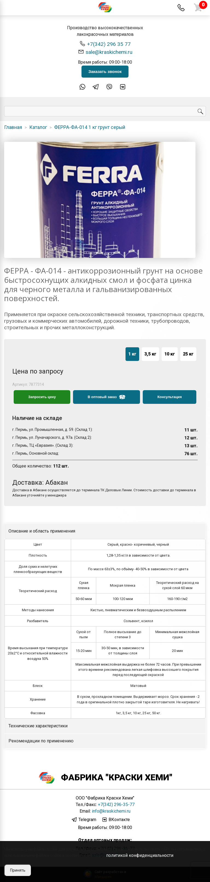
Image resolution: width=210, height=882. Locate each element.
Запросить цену (42, 397)
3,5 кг (150, 354)
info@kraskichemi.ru (111, 811)
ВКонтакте (115, 820)
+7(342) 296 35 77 (105, 43)
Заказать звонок (104, 71)
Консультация (170, 397)
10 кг (169, 354)
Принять (17, 870)
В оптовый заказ (107, 397)
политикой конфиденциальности (139, 855)
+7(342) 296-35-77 (116, 804)
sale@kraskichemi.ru (105, 51)
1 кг (132, 354)
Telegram (83, 820)
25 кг (188, 354)
